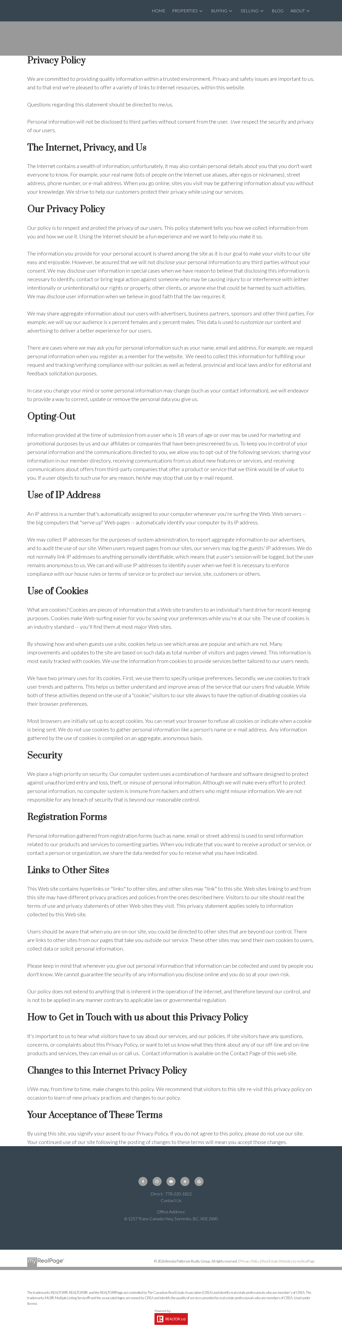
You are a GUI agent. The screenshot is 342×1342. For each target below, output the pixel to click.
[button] (142, 1181)
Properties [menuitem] (185, 10)
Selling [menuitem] (250, 10)
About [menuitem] (297, 10)
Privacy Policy (250, 1261)
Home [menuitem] (158, 10)
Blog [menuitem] (277, 10)
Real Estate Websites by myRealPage (288, 1261)
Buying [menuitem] (219, 10)
